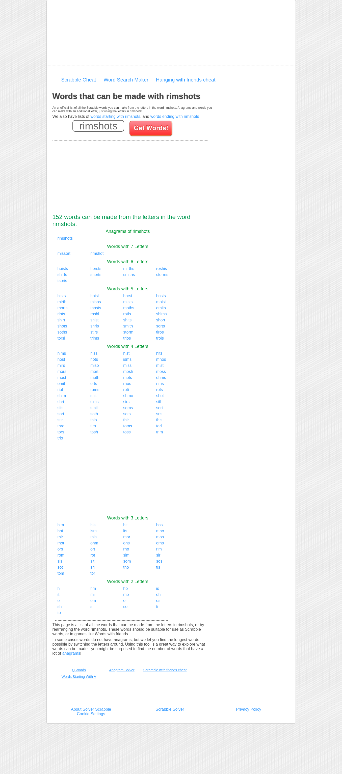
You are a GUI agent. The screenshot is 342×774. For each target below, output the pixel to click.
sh (60, 606)
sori (159, 408)
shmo (128, 396)
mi (92, 594)
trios (127, 338)
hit (125, 525)
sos (159, 561)
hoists (63, 268)
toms (127, 426)
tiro (93, 426)
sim (126, 555)
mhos (161, 359)
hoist (94, 296)
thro (61, 426)
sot (60, 567)
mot (61, 543)
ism (93, 531)
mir (60, 537)
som (127, 561)
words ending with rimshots (174, 116)
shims (161, 314)
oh (158, 594)
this (159, 420)
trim (159, 432)
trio (60, 438)
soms (128, 408)
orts (93, 383)
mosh (128, 371)
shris (94, 326)
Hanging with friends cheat (186, 79)
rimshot (96, 253)
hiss (93, 353)
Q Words (79, 670)
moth (94, 377)
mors (62, 371)
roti (126, 390)
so (125, 606)
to (59, 613)
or (125, 600)
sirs (126, 402)
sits (61, 408)
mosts (95, 308)
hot (60, 531)
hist (126, 353)
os (158, 600)
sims (94, 402)
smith (128, 326)
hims (62, 353)
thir (126, 420)
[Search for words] (151, 129)
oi (59, 600)
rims (160, 383)
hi (59, 588)
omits (161, 308)
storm (128, 332)
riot (60, 390)
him (61, 525)
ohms (161, 377)
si (91, 606)
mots (127, 377)
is (157, 588)
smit (94, 408)
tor (92, 573)
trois (160, 338)
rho (126, 549)
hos (159, 525)
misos (95, 302)
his (92, 525)
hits (159, 353)
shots (62, 326)
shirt (61, 320)
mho (160, 531)
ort (92, 549)
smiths (129, 274)
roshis (161, 268)
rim (159, 549)
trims (94, 338)
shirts (62, 274)
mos (160, 537)
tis (158, 567)
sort (61, 414)
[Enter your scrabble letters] (98, 126)
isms (127, 359)
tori (159, 426)
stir (60, 420)
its (125, 531)
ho (125, 588)
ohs (126, 543)
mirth (62, 302)
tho (126, 567)
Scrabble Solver (169, 709)
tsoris (62, 281)
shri (61, 402)
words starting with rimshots (115, 116)
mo (126, 594)
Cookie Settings (91, 714)
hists (62, 296)
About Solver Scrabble (91, 709)
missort (64, 253)
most (62, 377)
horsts (95, 268)
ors (60, 549)
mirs (61, 365)
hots (94, 359)
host (61, 359)
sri (92, 567)
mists (128, 302)
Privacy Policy (248, 709)
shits (127, 320)
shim (62, 396)
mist (160, 365)
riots (61, 314)
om (93, 600)
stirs (94, 332)
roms (94, 390)
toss (126, 432)
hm (93, 588)
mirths (128, 268)
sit (92, 561)
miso (94, 365)
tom (61, 573)
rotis (127, 314)
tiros (160, 332)
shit (93, 396)
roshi (94, 314)
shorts (95, 274)
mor (126, 537)
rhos (127, 383)
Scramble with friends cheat (165, 670)
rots (159, 390)
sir (158, 555)
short (160, 320)
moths (128, 308)
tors (61, 432)
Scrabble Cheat (78, 79)
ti (157, 606)
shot (160, 396)
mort (94, 371)
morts (63, 308)
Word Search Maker (125, 79)
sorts (160, 326)
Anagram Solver (121, 670)
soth (94, 414)
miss (127, 365)
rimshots (65, 238)
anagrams (71, 653)
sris (159, 414)
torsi (61, 338)
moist (161, 302)
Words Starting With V (79, 677)
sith (159, 402)
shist (94, 320)
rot (92, 555)
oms (160, 543)
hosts (161, 296)
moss (161, 371)
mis (93, 537)
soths (62, 332)
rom (61, 555)
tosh (94, 432)
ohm (94, 543)
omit (61, 383)
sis (60, 561)
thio (93, 420)
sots (126, 414)
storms (162, 274)
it (59, 594)
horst (127, 296)
